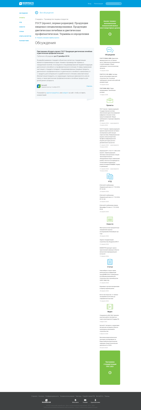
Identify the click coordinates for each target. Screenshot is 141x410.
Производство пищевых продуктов (56, 19)
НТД (20, 22)
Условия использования (67, 396)
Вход (89, 4)
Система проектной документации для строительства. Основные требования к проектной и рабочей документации (110, 78)
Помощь (107, 396)
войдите (65, 93)
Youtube (85, 401)
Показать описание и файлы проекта (47, 37)
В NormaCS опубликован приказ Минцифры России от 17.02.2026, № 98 (109, 207)
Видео (110, 312)
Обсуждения (23, 13)
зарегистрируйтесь (52, 93)
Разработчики (24, 40)
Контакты (41, 396)
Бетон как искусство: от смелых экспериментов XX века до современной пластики (109, 296)
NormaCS (44, 85)
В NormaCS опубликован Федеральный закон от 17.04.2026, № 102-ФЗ (110, 187)
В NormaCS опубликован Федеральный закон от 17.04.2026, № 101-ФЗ (110, 197)
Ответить (89, 86)
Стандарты (39, 19)
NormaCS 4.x (99, 396)
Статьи (21, 31)
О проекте (34, 396)
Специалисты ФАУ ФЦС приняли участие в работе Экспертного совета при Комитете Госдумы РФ (109, 317)
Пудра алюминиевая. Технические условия (108, 90)
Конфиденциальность (52, 396)
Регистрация (98, 4)
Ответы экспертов (25, 36)
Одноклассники (95, 401)
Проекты (22, 17)
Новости (22, 27)
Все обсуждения (44, 13)
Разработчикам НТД (89, 396)
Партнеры (78, 396)
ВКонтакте (75, 401)
